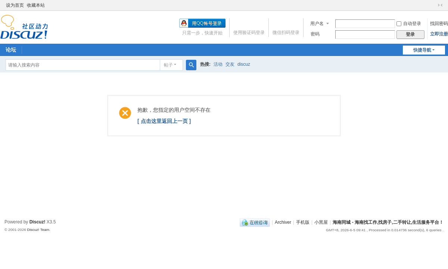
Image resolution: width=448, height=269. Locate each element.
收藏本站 (36, 5)
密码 (315, 34)
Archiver (283, 222)
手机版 (302, 222)
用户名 (317, 23)
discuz (243, 64)
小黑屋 (321, 222)
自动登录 (408, 23)
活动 (218, 64)
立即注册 (439, 34)
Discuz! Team (38, 230)
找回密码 (439, 23)
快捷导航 (422, 50)
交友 (229, 64)
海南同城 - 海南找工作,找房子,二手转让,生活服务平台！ (388, 222)
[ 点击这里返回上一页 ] (164, 121)
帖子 (168, 65)
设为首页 (15, 5)
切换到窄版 (440, 5)
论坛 (11, 50)
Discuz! (37, 222)
